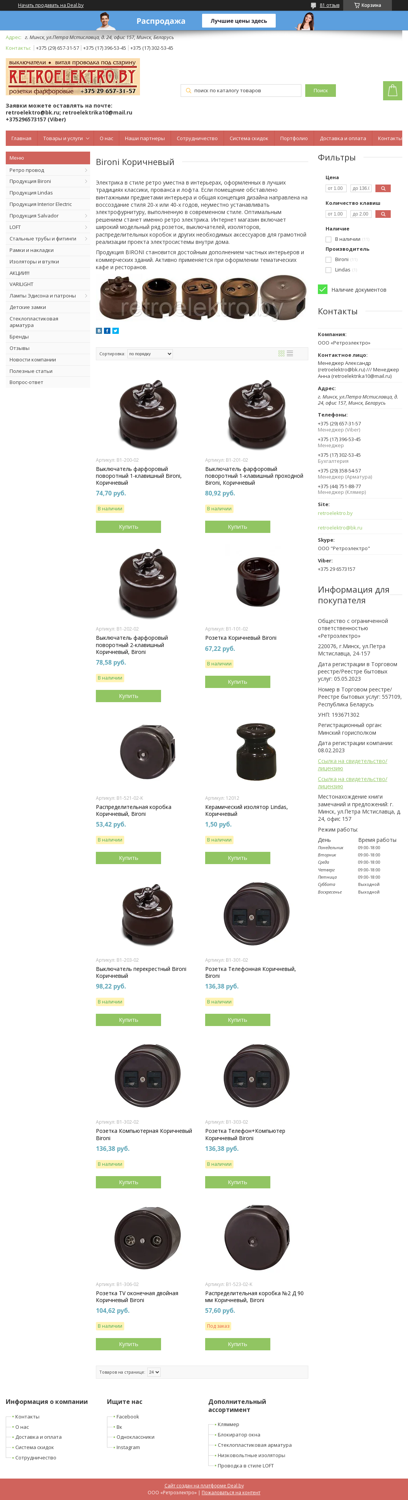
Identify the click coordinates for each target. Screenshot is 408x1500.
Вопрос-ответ (26, 382)
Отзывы (20, 348)
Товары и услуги (63, 138)
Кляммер (228, 1424)
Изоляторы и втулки (34, 261)
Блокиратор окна (239, 1434)
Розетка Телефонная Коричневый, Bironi (250, 972)
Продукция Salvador (34, 215)
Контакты (390, 138)
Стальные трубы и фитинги (43, 238)
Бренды (19, 336)
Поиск (321, 90)
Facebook (128, 1416)
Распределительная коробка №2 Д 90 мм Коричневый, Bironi (254, 1297)
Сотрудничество (197, 138)
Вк (119, 1426)
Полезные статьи (31, 371)
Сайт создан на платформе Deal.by (204, 1485)
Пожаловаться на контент (231, 1492)
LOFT (15, 227)
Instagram (128, 1447)
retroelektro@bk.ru (340, 528)
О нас (106, 138)
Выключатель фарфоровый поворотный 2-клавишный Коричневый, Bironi (132, 644)
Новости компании (33, 359)
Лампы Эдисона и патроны (43, 295)
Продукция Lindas (31, 192)
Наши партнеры (145, 138)
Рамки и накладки (32, 250)
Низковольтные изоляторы (251, 1455)
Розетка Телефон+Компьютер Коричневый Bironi (245, 1134)
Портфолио (294, 138)
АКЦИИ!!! (20, 273)
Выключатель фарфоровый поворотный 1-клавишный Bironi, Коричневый (139, 476)
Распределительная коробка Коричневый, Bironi (133, 810)
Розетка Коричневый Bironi (240, 637)
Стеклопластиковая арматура (34, 321)
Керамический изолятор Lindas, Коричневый (246, 810)
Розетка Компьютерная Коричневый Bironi (144, 1134)
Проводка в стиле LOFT (246, 1465)
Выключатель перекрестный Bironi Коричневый (141, 972)
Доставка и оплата (343, 138)
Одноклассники (136, 1436)
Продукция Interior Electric (41, 204)
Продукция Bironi (30, 181)
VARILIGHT (21, 284)
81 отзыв (329, 5)
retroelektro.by (335, 513)
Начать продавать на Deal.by (51, 5)
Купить (128, 526)
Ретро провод (27, 170)
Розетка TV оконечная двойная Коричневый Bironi (137, 1297)
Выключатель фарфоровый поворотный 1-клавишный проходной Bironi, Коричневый (254, 476)
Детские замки (28, 307)
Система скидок (249, 138)
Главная (21, 138)
